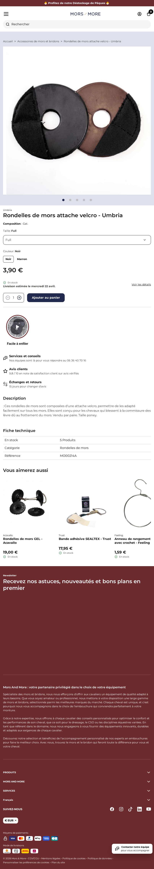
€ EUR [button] (9, 820)
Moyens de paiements (15, 832)
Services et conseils (25, 356)
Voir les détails (141, 284)
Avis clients (18, 369)
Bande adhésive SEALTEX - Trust (85, 539)
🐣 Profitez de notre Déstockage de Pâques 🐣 (77, 3)
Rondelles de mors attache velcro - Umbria (92, 41)
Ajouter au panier (46, 297)
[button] (77, 800)
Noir (8, 259)
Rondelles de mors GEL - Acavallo (22, 541)
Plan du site (58, 862)
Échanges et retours (25, 382)
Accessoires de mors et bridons (38, 41)
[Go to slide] (63, 200)
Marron (22, 259)
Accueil (8, 41)
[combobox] (77, 24)
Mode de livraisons (13, 845)
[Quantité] (13, 297)
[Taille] (77, 240)
